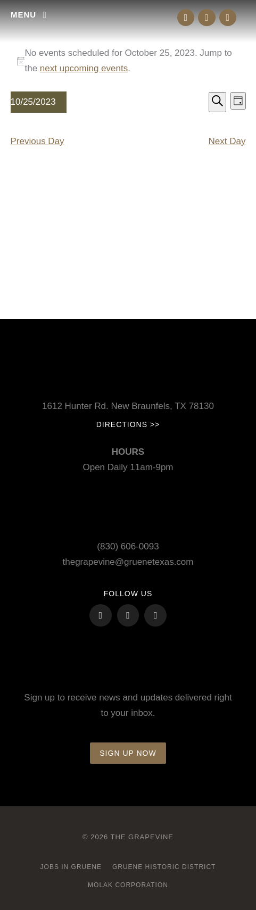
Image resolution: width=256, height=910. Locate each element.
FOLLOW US (128, 593)
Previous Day (37, 141)
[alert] (128, 61)
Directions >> (128, 424)
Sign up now (128, 753)
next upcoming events (84, 68)
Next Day (227, 141)
